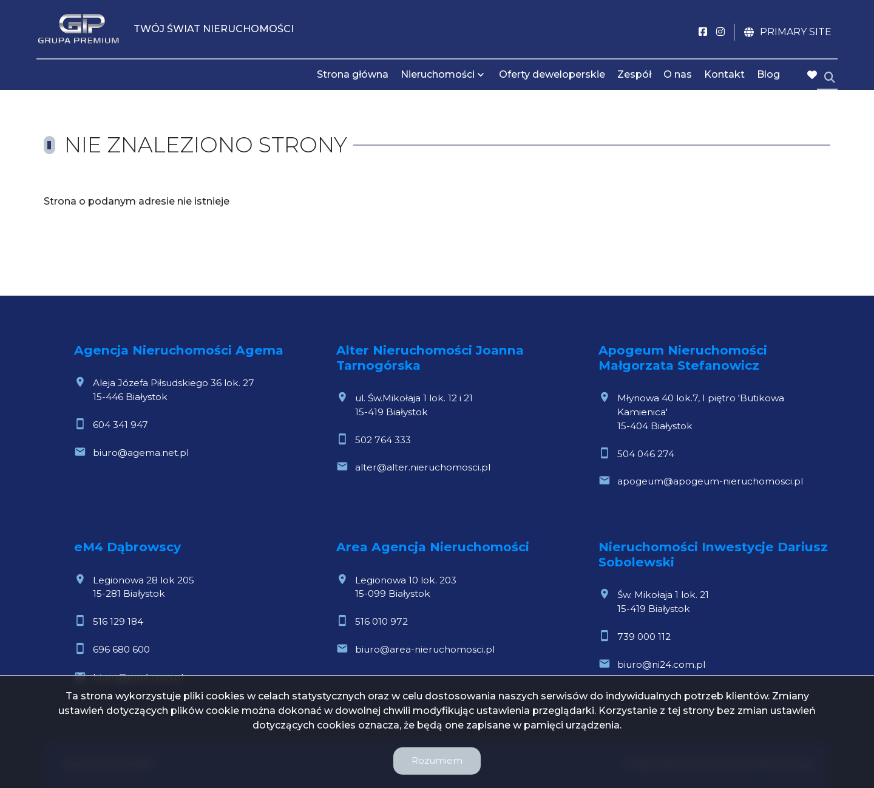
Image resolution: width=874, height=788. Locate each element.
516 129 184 (118, 621)
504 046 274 (645, 454)
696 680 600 (121, 649)
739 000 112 (644, 636)
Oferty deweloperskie (552, 74)
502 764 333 (383, 440)
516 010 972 (381, 621)
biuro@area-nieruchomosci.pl (425, 649)
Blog (768, 74)
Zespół (634, 74)
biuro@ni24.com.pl (661, 664)
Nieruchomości (438, 74)
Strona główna (352, 74)
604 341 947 (120, 424)
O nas (677, 74)
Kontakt (724, 74)
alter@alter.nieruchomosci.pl (422, 467)
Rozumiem (437, 760)
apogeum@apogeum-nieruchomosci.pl (710, 481)
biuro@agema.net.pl (141, 452)
